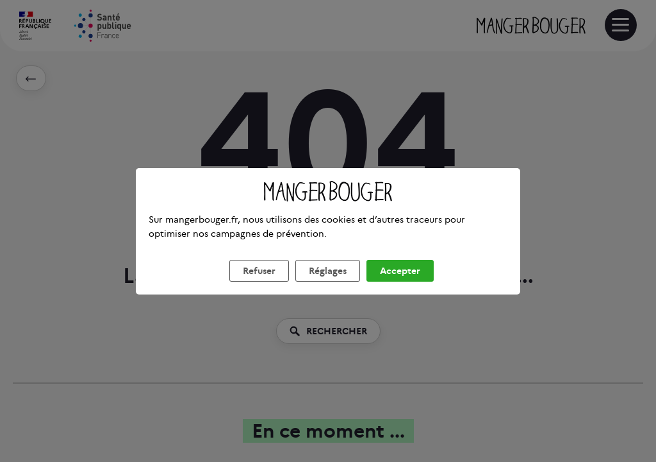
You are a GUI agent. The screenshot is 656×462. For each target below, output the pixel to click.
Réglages (328, 286)
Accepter (400, 286)
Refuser (259, 286)
